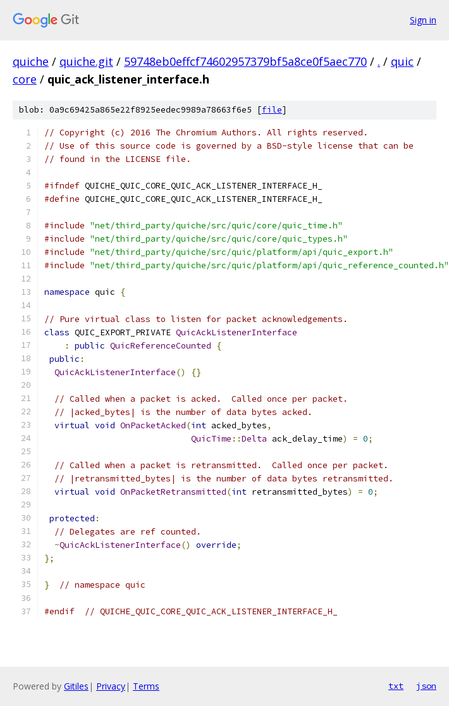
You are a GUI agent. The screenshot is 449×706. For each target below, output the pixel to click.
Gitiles (76, 686)
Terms (146, 686)
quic (402, 61)
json (426, 685)
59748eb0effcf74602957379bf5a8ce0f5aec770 (245, 61)
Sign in (423, 20)
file (272, 109)
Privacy (110, 686)
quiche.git (86, 61)
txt (395, 685)
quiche (31, 61)
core (25, 79)
